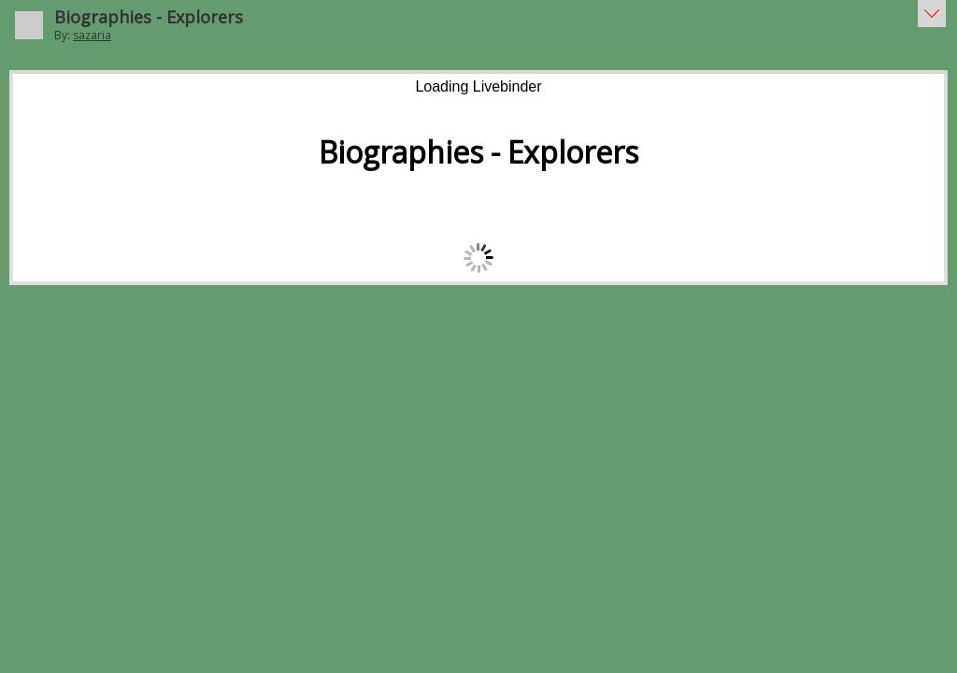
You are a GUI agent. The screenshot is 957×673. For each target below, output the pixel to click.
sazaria (92, 35)
